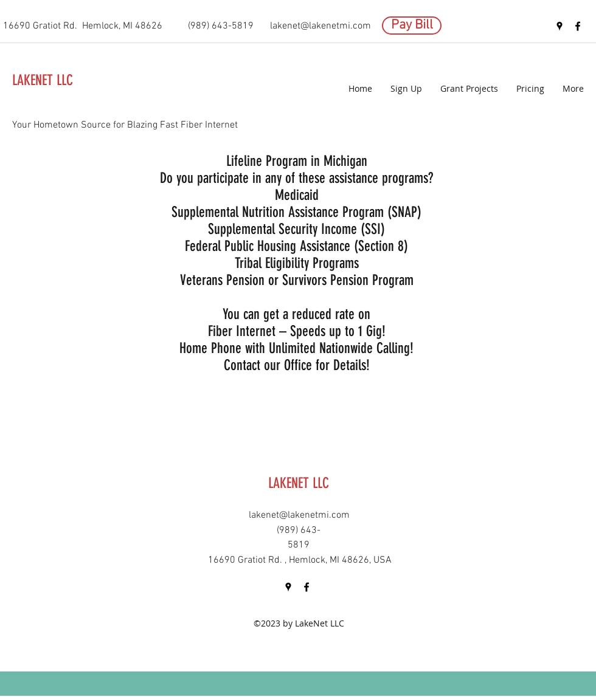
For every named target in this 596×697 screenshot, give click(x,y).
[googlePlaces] (559, 26)
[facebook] (578, 26)
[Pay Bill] (412, 25)
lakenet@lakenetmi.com (320, 26)
